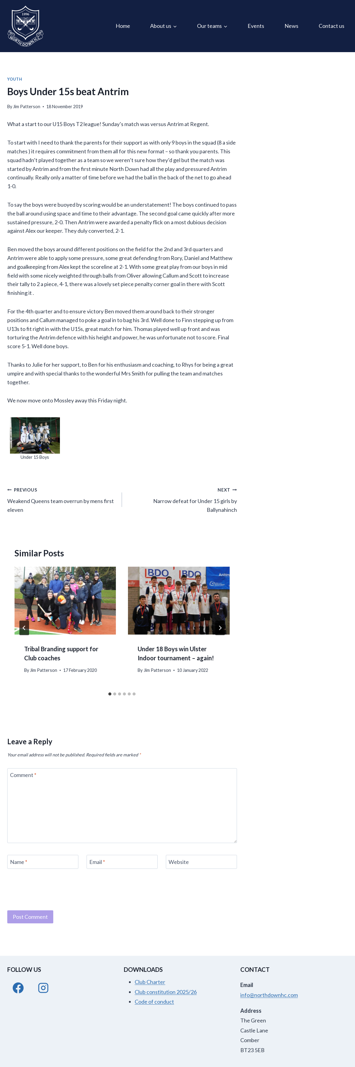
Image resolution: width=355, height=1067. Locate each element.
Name (18, 862)
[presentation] (65, 601)
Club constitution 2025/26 (166, 992)
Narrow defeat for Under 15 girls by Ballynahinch (182, 499)
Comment (23, 775)
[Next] (220, 628)
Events (256, 25)
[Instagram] (43, 988)
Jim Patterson (26, 106)
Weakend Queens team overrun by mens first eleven (62, 499)
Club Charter (150, 982)
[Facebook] (18, 988)
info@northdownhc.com (269, 995)
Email (97, 862)
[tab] (109, 693)
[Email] (122, 862)
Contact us (331, 25)
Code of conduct (154, 1001)
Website (179, 862)
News (291, 25)
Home (123, 25)
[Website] (201, 862)
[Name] (42, 862)
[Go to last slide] (24, 628)
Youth (14, 79)
